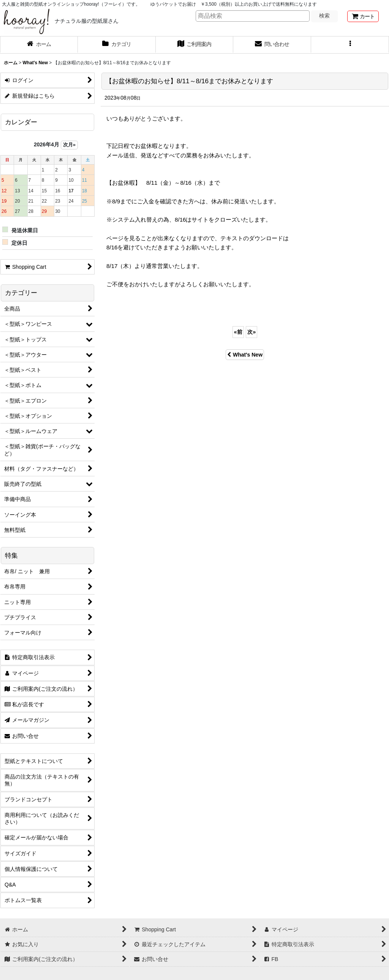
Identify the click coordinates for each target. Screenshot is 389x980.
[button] (350, 44)
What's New (244, 355)
